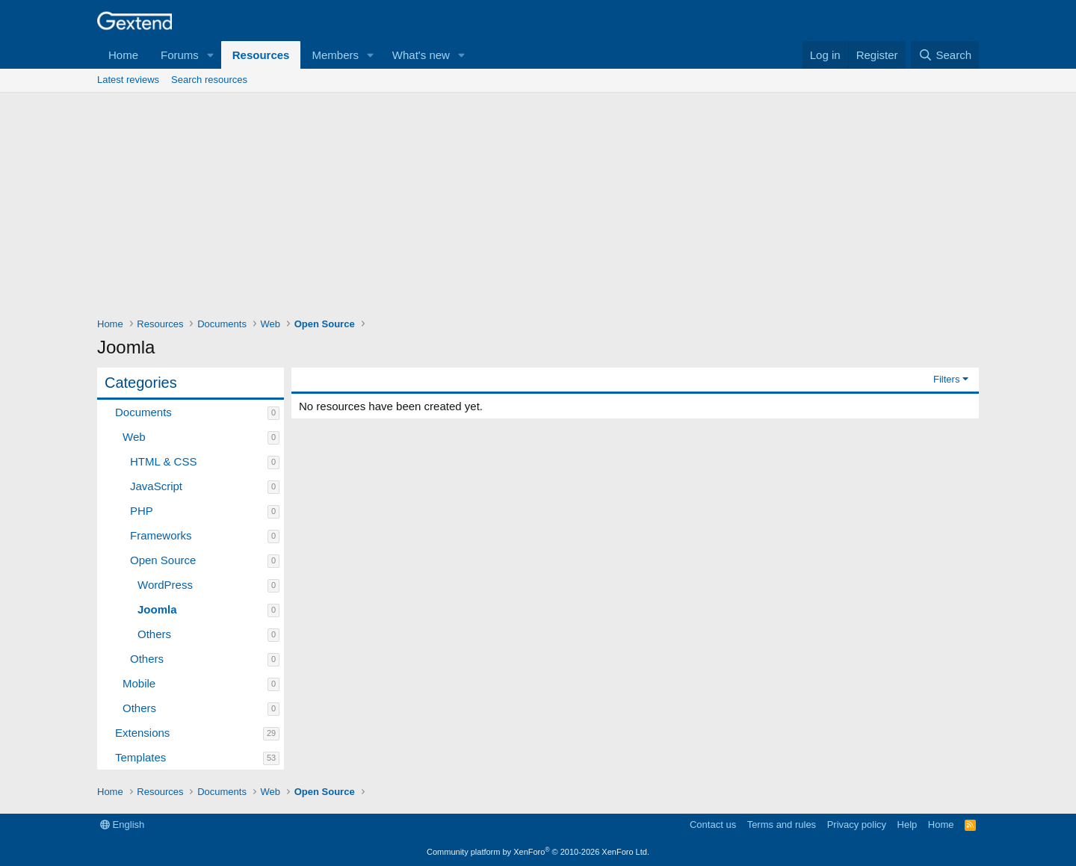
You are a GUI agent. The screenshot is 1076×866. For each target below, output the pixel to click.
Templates (140, 757)
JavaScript (156, 486)
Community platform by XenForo (538, 851)
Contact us (713, 824)
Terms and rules (781, 824)
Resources (261, 55)
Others (154, 634)
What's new (421, 55)
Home (123, 55)
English (122, 824)
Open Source (163, 560)
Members (335, 55)
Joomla (157, 609)
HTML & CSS (163, 461)
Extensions (142, 732)
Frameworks (161, 535)
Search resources (209, 79)
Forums (180, 55)
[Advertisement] (538, 204)
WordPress (165, 584)
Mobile (139, 683)
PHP (141, 510)
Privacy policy (856, 824)
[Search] (945, 55)
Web (134, 436)
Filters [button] (946, 379)
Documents (143, 412)
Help (907, 824)
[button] (210, 55)
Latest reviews (128, 79)
